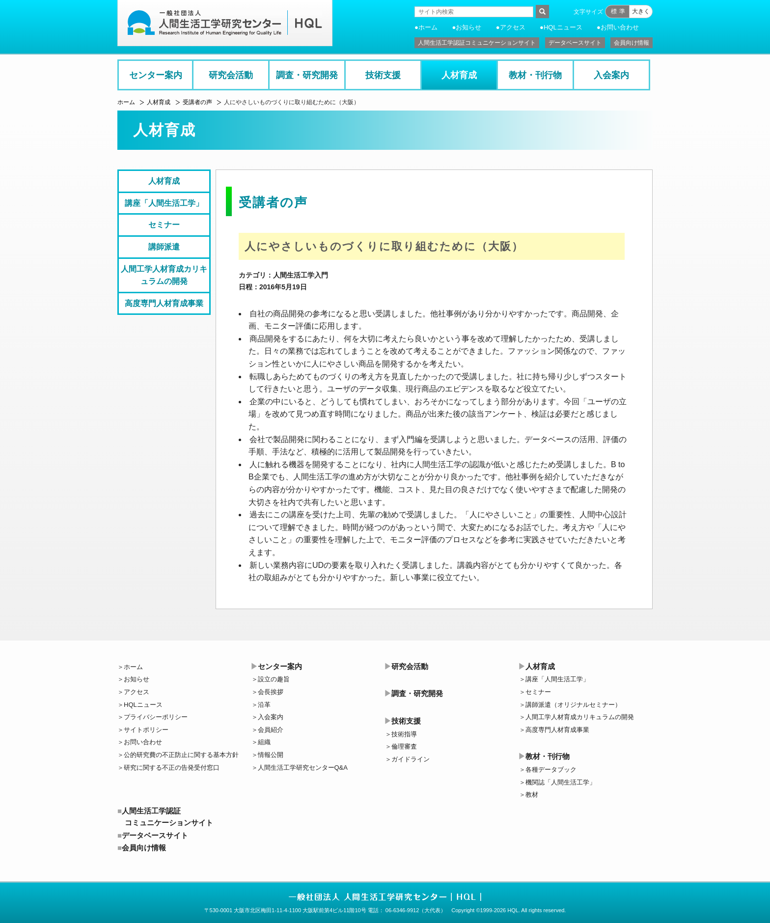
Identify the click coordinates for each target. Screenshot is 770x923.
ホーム (428, 27)
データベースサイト (575, 42)
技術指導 (404, 734)
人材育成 (459, 75)
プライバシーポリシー (156, 717)
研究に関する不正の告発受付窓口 (172, 767)
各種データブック (551, 769)
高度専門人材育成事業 (164, 303)
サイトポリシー (146, 729)
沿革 (264, 704)
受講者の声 (197, 102)
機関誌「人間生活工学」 (560, 782)
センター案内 (155, 75)
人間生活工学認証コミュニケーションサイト (477, 42)
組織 (264, 742)
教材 (531, 794)
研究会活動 (231, 75)
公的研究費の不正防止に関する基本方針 (181, 754)
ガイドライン (410, 759)
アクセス (512, 27)
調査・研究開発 (307, 75)
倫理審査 (404, 746)
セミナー (164, 225)
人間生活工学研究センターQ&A (303, 767)
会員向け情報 (631, 42)
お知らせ (468, 27)
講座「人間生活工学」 (164, 203)
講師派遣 (164, 247)
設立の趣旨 (274, 679)
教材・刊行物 (535, 75)
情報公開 (270, 754)
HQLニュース (563, 27)
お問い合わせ (620, 27)
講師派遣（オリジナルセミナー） (573, 704)
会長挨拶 (270, 692)
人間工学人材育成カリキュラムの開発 (164, 275)
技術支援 (383, 75)
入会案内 (611, 75)
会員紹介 (270, 729)
